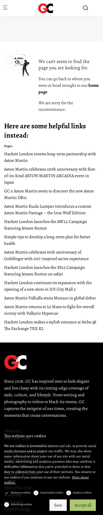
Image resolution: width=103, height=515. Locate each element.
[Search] (85, 8)
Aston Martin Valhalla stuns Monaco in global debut (50, 298)
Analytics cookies (82, 492)
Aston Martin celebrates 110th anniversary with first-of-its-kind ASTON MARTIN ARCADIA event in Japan (50, 175)
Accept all (82, 505)
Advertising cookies (21, 504)
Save (58, 505)
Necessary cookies (20, 492)
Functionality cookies (51, 492)
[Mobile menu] (5, 8)
